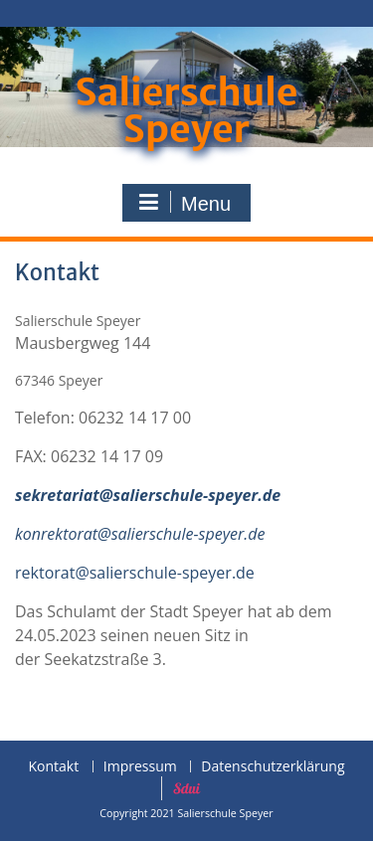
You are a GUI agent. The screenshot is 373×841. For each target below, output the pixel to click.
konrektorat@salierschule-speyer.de (140, 534)
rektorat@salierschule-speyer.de (135, 573)
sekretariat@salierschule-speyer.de (147, 495)
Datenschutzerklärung (272, 766)
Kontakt (53, 766)
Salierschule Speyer (186, 111)
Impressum (140, 766)
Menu (184, 203)
